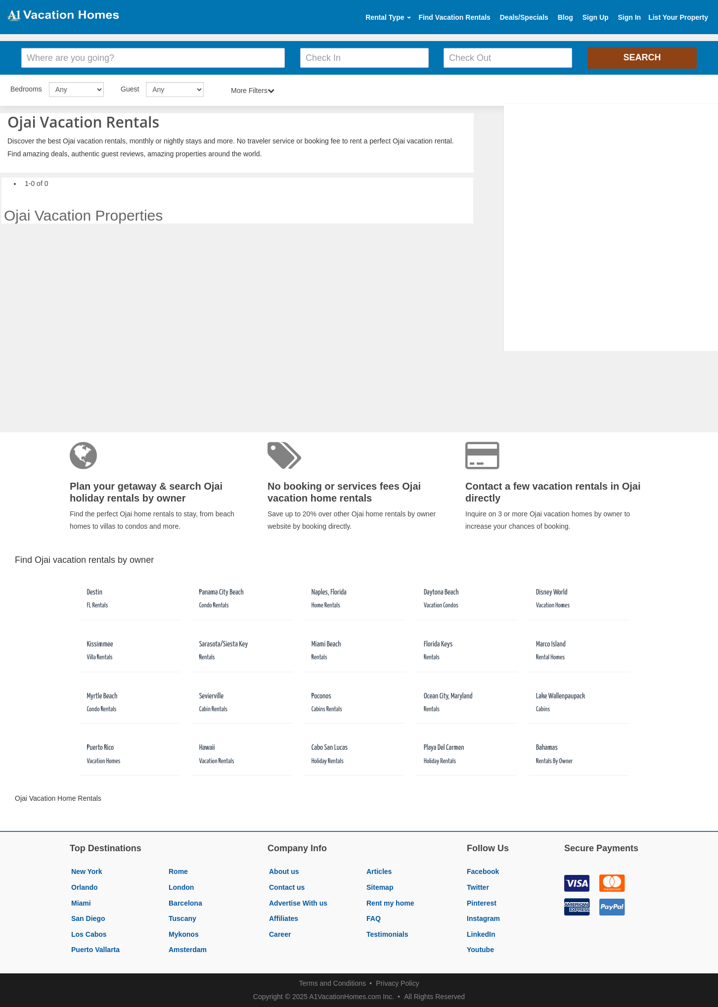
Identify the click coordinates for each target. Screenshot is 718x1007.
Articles (379, 871)
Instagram (483, 918)
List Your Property (678, 17)
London (181, 887)
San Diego (88, 918)
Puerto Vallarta (95, 950)
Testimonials (387, 934)
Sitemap (379, 887)
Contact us (287, 887)
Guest (130, 89)
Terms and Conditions (332, 983)
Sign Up (596, 17)
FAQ (373, 918)
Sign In (629, 17)
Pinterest (481, 903)
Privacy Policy (397, 983)
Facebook (483, 871)
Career (280, 934)
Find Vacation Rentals (454, 17)
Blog (565, 17)
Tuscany (182, 918)
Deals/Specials (524, 17)
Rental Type (388, 17)
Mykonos (184, 934)
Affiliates (283, 918)
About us (284, 871)
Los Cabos (89, 934)
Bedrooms (26, 89)
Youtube (480, 950)
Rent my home (390, 903)
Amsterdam (188, 950)
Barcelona (185, 903)
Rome (178, 871)
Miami (81, 903)
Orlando (84, 887)
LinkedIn (481, 934)
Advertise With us (298, 903)
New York (86, 871)
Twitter (478, 887)
